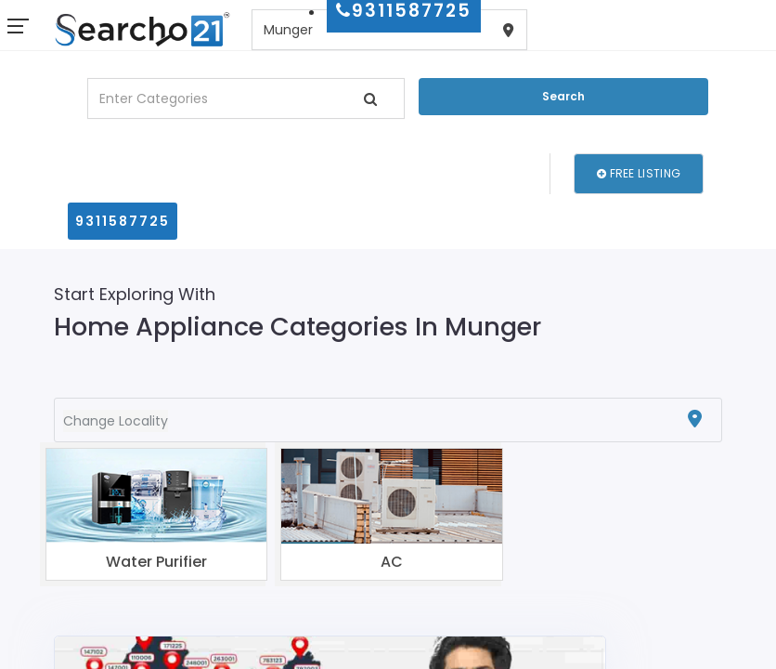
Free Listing (638, 173)
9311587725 (122, 221)
